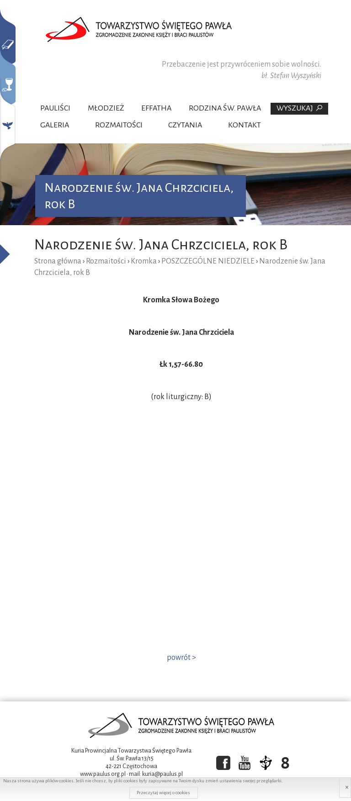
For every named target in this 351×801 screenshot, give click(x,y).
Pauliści (55, 108)
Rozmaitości (119, 125)
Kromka (144, 261)
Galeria (54, 125)
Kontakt (244, 125)
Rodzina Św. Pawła (225, 108)
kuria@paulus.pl (162, 774)
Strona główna (57, 261)
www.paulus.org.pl (103, 774)
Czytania (185, 125)
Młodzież (106, 108)
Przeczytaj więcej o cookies (163, 792)
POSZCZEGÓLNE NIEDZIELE (208, 261)
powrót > (181, 657)
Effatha (156, 108)
